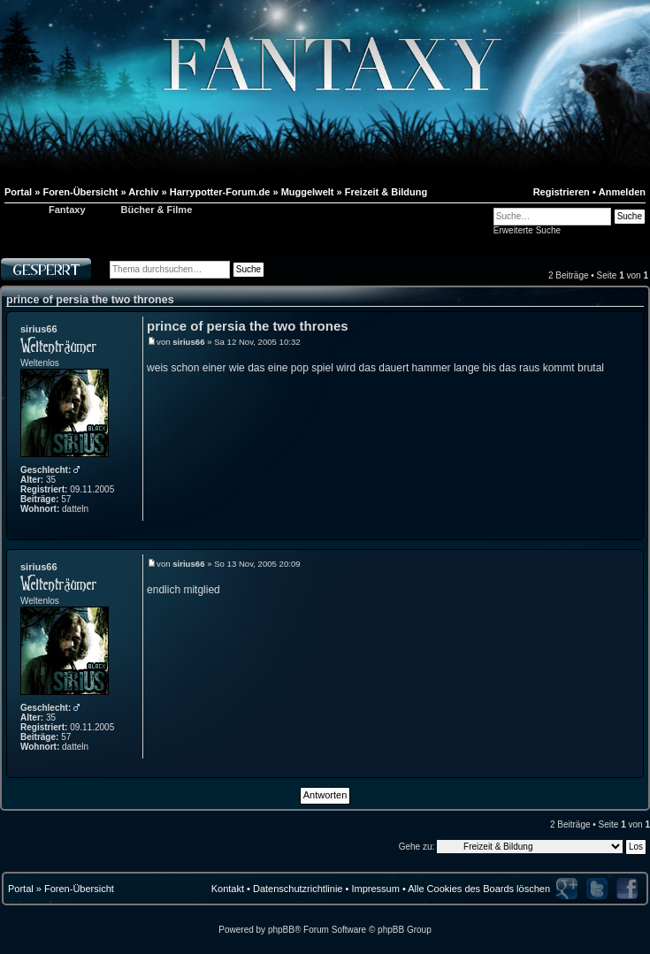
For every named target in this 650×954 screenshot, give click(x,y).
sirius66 (38, 329)
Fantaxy (67, 209)
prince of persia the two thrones (90, 300)
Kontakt (227, 888)
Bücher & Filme (157, 209)
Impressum (375, 888)
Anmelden (622, 192)
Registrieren (561, 192)
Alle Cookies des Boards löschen (479, 888)
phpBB (281, 930)
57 (66, 499)
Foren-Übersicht (79, 888)
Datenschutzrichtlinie (298, 888)
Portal (21, 888)
